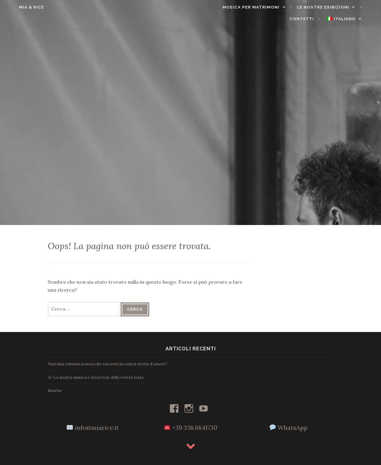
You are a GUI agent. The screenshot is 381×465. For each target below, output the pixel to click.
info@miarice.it (97, 427)
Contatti (354, 7)
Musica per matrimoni (226, 7)
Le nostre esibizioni (299, 7)
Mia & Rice (20, 7)
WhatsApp (293, 427)
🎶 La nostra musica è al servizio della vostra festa (96, 377)
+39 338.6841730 (194, 427)
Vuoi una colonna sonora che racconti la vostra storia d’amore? (107, 364)
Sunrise (55, 390)
